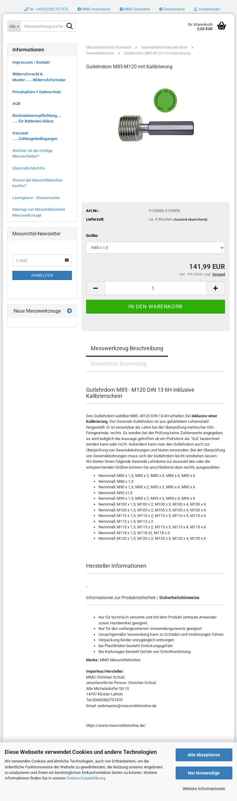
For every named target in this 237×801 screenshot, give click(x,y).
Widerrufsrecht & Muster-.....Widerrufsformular (39, 77)
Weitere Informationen (204, 788)
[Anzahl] (155, 288)
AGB (16, 103)
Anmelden (42, 275)
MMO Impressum (93, 9)
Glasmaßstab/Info (28, 168)
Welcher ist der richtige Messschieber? (32, 153)
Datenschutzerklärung (86, 778)
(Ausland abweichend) (190, 220)
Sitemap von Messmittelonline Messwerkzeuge (38, 212)
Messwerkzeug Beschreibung (127, 348)
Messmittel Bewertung (119, 363)
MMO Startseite (135, 9)
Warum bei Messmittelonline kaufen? (37, 183)
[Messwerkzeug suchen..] (13, 26)
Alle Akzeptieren (204, 754)
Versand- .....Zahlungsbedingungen (34, 136)
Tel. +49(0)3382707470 (46, 9)
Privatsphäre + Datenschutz (36, 92)
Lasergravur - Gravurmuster (36, 197)
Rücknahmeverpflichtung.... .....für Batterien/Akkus (37, 118)
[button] (171, 9)
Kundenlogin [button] (207, 9)
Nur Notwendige (204, 773)
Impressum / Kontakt (31, 62)
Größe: (92, 235)
